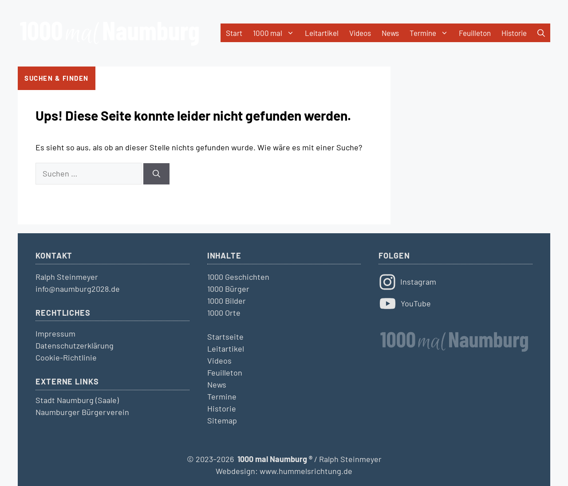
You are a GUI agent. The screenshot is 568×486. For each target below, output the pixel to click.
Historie (514, 32)
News (390, 32)
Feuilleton (475, 32)
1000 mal (276, 33)
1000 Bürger (228, 289)
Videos (360, 32)
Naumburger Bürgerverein (82, 412)
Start (234, 32)
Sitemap (222, 420)
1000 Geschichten (238, 277)
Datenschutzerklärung (75, 345)
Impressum (55, 333)
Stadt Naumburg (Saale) (77, 400)
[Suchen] (156, 173)
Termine (432, 33)
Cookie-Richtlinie (66, 357)
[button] (541, 33)
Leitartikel (322, 32)
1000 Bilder (226, 301)
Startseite (225, 336)
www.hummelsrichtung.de (306, 471)
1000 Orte (224, 312)
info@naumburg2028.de (78, 289)
